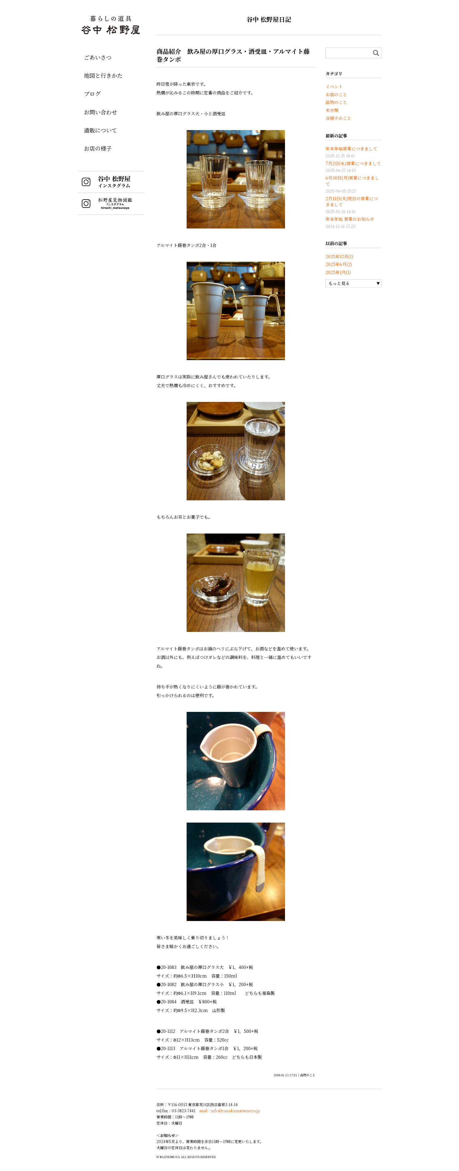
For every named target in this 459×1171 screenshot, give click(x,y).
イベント (334, 86)
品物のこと (307, 1075)
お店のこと (336, 94)
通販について (100, 130)
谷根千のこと (338, 118)
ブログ (92, 93)
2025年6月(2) (339, 264)
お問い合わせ (100, 112)
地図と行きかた (103, 75)
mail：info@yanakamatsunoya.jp (229, 1110)
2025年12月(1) (339, 256)
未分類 (332, 110)
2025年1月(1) (338, 272)
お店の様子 (98, 148)
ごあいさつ (98, 57)
